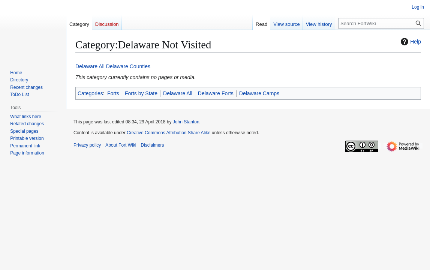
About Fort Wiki (120, 145)
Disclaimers (152, 145)
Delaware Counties (128, 66)
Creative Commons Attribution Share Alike (168, 132)
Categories (90, 93)
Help (410, 41)
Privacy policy (87, 145)
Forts (113, 93)
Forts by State (141, 93)
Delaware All (90, 66)
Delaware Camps (259, 93)
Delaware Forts (216, 93)
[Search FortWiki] (381, 23)
